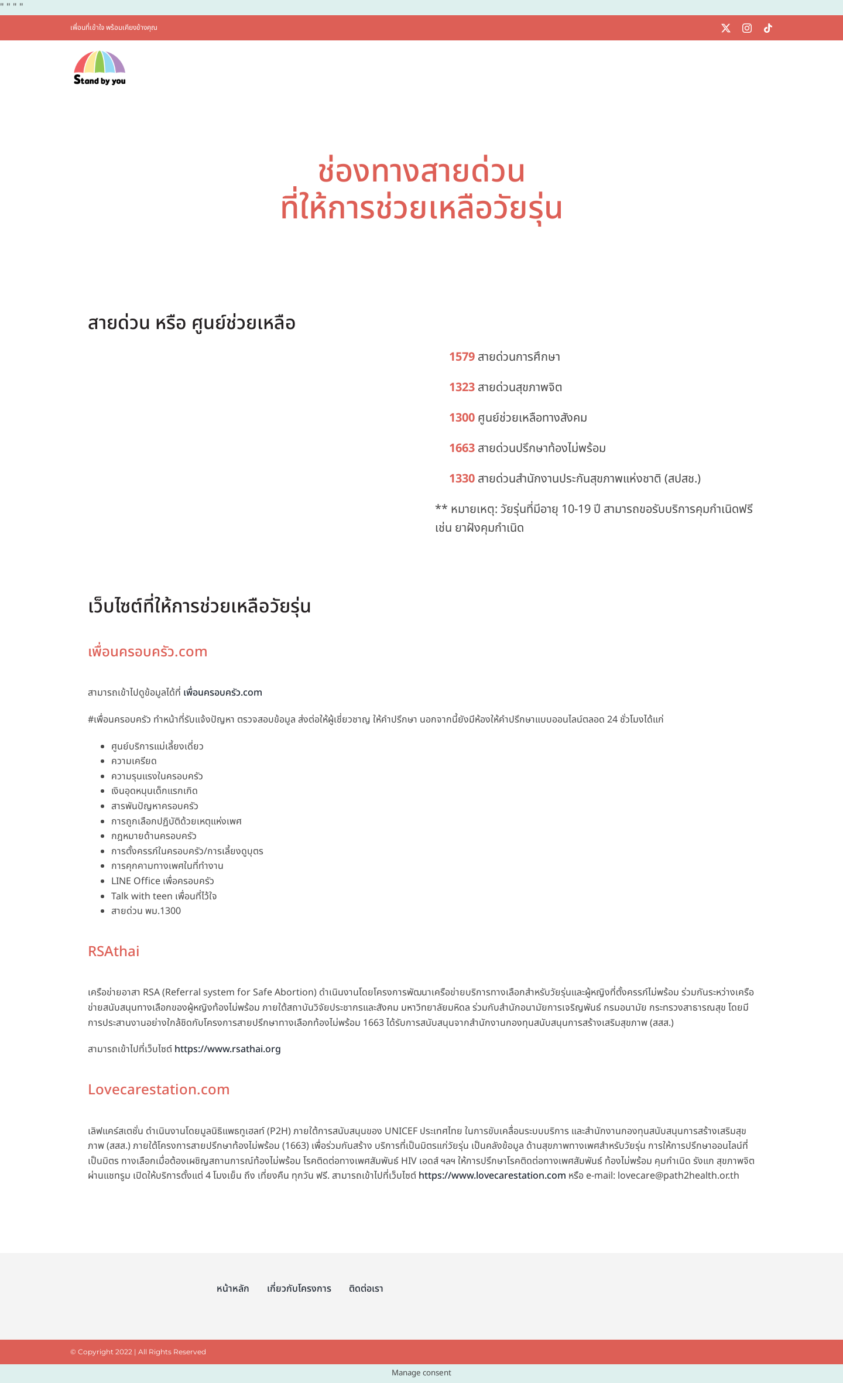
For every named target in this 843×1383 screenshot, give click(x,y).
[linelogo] (706, 27)
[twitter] (726, 28)
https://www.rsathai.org (227, 1049)
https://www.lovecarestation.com (492, 1176)
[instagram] (747, 28)
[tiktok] (768, 28)
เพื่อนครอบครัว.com (222, 693)
